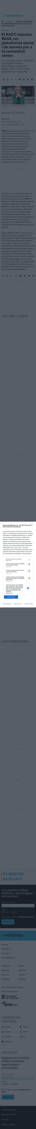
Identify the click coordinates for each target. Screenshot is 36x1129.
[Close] (32, 525)
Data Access (18, 604)
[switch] (28, 564)
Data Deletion (7, 604)
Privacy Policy (29, 604)
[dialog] (18, 564)
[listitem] (18, 559)
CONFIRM (11, 597)
